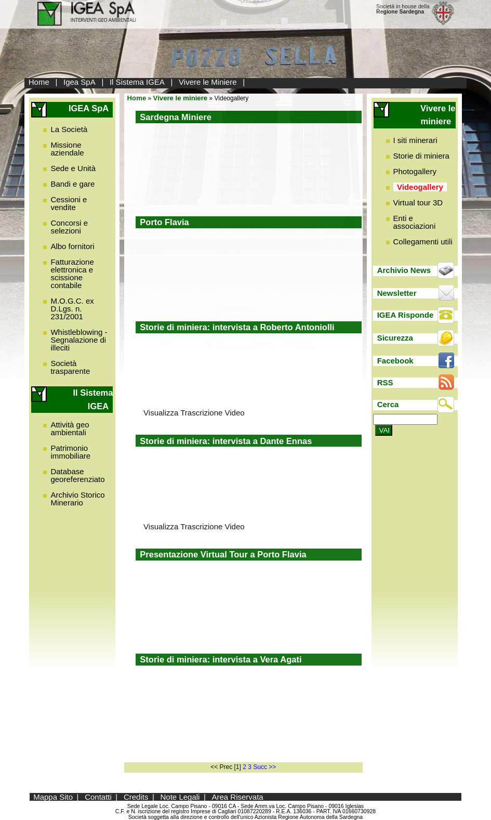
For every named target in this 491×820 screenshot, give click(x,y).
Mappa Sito (53, 796)
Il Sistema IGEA (137, 81)
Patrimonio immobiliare (70, 452)
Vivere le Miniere (207, 81)
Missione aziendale (67, 148)
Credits (136, 796)
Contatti (98, 796)
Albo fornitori (72, 246)
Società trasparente (70, 367)
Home (39, 81)
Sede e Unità (73, 168)
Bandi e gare (72, 183)
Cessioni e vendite (68, 203)
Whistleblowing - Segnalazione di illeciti (78, 340)
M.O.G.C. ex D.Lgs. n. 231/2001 (72, 308)
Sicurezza (395, 337)
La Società (68, 129)
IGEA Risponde (405, 314)
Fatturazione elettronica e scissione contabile (72, 273)
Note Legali (180, 796)
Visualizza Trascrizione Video (194, 412)
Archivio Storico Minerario (77, 498)
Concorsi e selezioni (69, 226)
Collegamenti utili (423, 241)
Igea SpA (79, 81)
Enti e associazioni (414, 222)
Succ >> (264, 767)
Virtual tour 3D (418, 202)
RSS (385, 382)
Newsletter (397, 293)
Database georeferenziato (77, 475)
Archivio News (404, 270)
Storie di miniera (421, 155)
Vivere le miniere (180, 98)
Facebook (395, 360)
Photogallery (414, 171)
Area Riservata (237, 796)
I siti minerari (415, 140)
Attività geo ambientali (69, 428)
